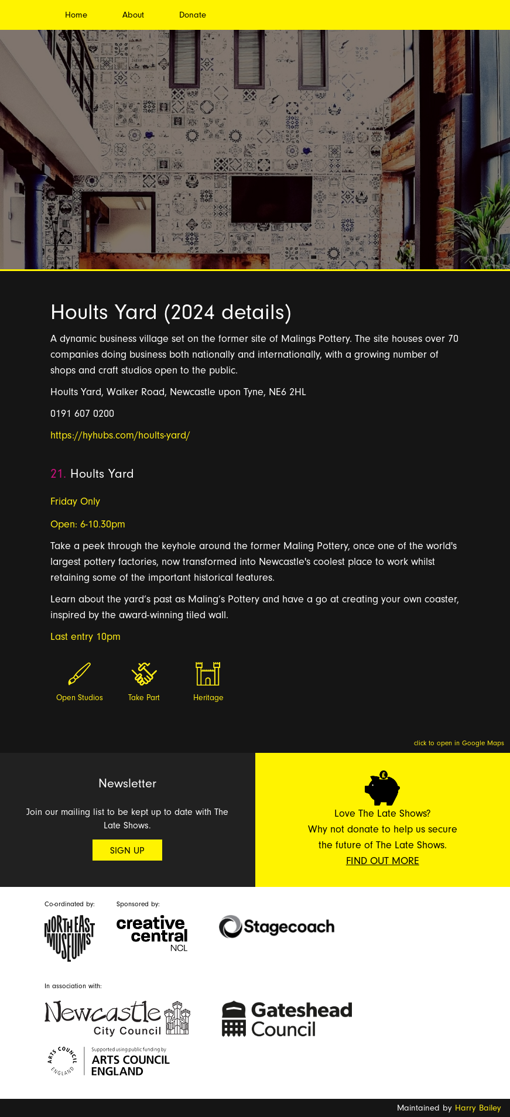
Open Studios (79, 698)
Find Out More (382, 861)
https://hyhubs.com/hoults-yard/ (120, 435)
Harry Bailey (478, 1108)
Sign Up (127, 850)
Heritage (208, 698)
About (133, 15)
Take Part (144, 698)
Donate (192, 15)
